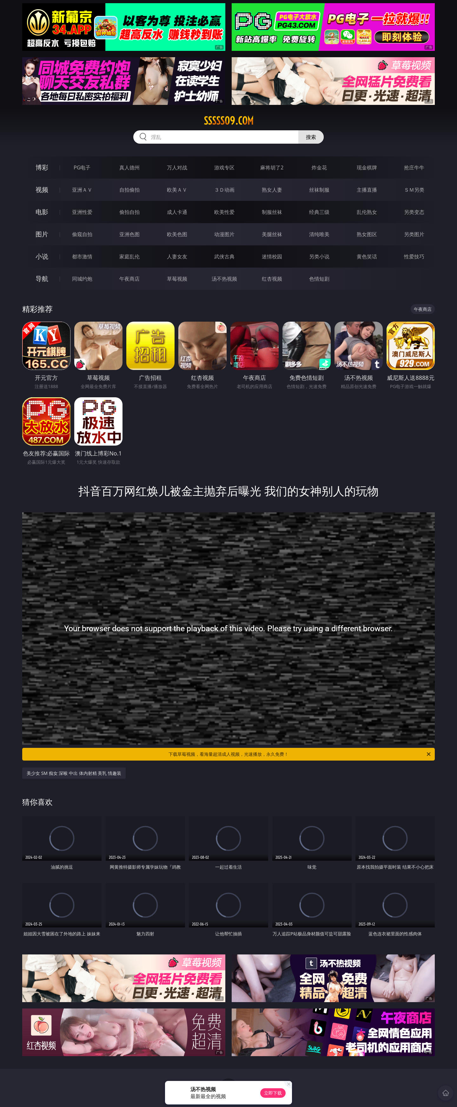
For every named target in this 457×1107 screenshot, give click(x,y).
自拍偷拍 (129, 189)
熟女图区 (367, 234)
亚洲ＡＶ (82, 189)
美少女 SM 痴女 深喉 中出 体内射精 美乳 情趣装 (74, 773)
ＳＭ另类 (414, 189)
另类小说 (319, 256)
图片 (42, 234)
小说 (42, 256)
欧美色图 (177, 234)
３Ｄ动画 (224, 189)
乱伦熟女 (367, 211)
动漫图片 (224, 234)
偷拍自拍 (129, 211)
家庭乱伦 (129, 256)
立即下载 (273, 1093)
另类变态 (414, 211)
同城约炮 (82, 278)
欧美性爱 (224, 211)
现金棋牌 (367, 167)
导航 (42, 278)
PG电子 (82, 167)
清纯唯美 (319, 234)
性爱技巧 (414, 256)
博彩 (42, 167)
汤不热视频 (224, 278)
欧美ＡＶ (177, 189)
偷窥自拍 (82, 234)
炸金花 (319, 167)
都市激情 (82, 256)
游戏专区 (224, 167)
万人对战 (177, 167)
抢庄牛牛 (414, 167)
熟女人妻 (272, 189)
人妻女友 (177, 256)
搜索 (311, 136)
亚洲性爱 (82, 211)
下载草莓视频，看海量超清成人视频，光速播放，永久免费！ (300, 754)
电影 (42, 212)
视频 (42, 189)
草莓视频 (177, 278)
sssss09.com (229, 120)
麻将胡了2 (271, 167)
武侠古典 (224, 256)
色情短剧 (319, 278)
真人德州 (129, 167)
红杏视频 (272, 278)
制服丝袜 (272, 211)
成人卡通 (177, 211)
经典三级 (319, 211)
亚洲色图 (129, 234)
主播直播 (367, 189)
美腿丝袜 (272, 234)
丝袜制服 (319, 189)
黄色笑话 (367, 256)
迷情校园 (272, 256)
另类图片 (414, 234)
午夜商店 (129, 278)
